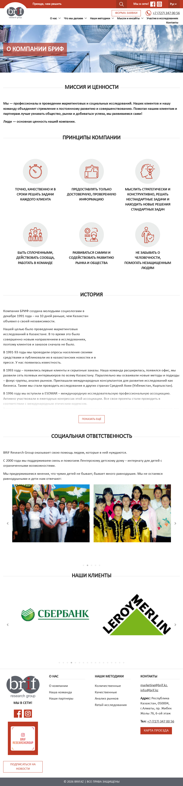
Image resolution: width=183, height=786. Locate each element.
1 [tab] (84, 565)
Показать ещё (91, 419)
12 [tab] (104, 663)
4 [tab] (96, 565)
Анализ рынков (107, 699)
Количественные (108, 686)
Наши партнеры (61, 699)
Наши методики (100, 18)
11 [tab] (100, 663)
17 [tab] (124, 663)
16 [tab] (120, 663)
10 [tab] (96, 663)
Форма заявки (126, 13)
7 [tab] (84, 663)
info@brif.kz (149, 690)
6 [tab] (80, 663)
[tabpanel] (51, 517)
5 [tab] (100, 565)
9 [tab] (92, 663)
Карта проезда (156, 731)
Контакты (172, 22)
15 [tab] (116, 663)
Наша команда (60, 692)
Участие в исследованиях (162, 18)
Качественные (106, 692)
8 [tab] (88, 663)
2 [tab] (88, 565)
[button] (7, 523)
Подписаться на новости (23, 767)
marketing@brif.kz (153, 685)
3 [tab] (92, 565)
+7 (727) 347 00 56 (163, 13)
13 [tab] (108, 663)
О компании (58, 686)
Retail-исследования (111, 705)
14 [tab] (112, 663)
